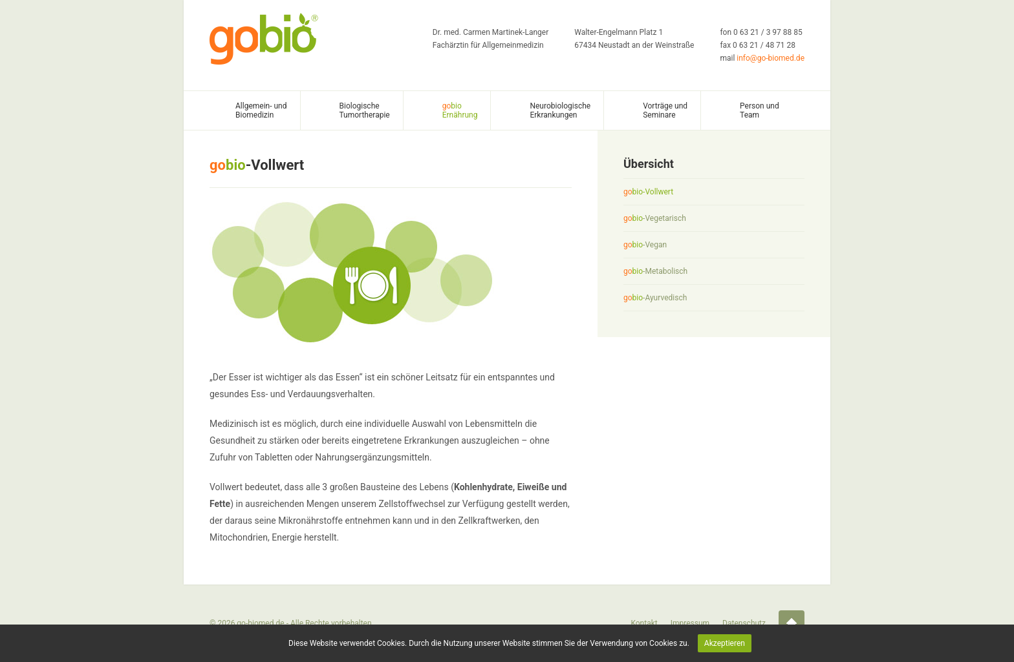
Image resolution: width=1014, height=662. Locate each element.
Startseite (791, 623)
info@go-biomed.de (770, 58)
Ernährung (460, 110)
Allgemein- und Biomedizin (261, 110)
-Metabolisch (655, 271)
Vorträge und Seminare (665, 110)
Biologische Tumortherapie (365, 110)
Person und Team (759, 110)
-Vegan (645, 244)
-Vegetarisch (654, 218)
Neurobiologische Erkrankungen (560, 110)
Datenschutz (744, 623)
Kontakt (644, 623)
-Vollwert (648, 191)
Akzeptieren (724, 643)
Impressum (690, 623)
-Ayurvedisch (655, 297)
